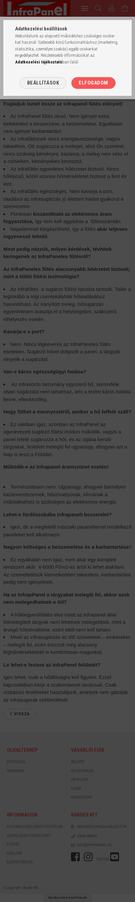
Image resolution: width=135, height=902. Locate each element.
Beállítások (43, 83)
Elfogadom (93, 83)
